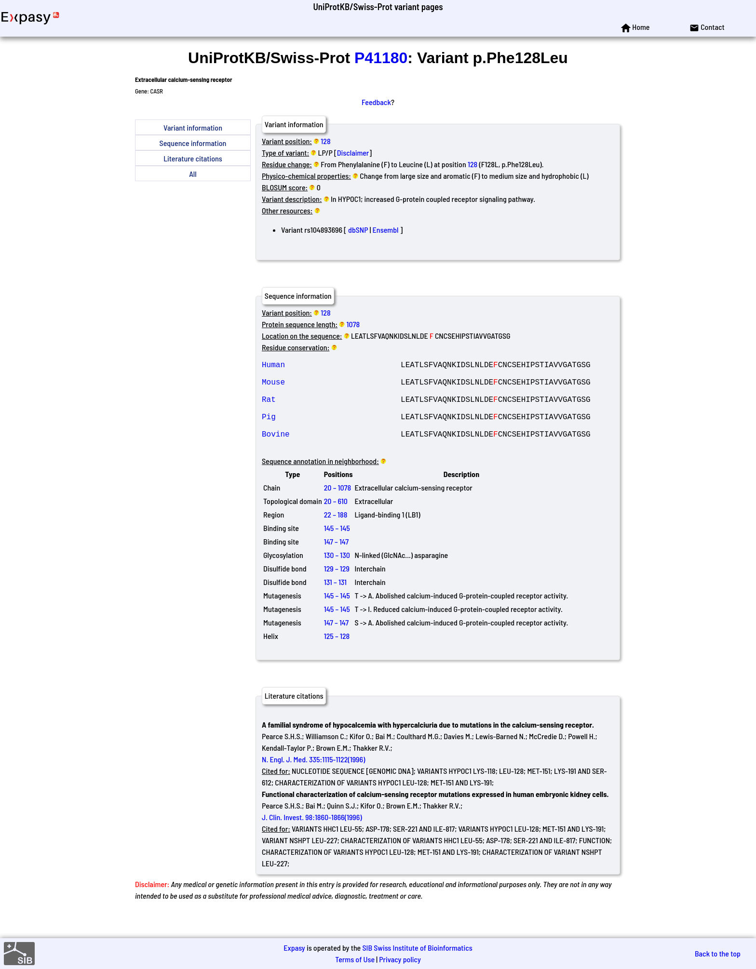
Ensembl (386, 229)
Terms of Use (355, 959)
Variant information (192, 127)
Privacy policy (400, 959)
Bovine (331, 451)
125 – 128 (337, 655)
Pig (331, 430)
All (192, 173)
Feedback (376, 101)
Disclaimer (353, 152)
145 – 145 (337, 547)
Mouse (331, 387)
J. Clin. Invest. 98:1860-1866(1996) (312, 836)
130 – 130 (337, 574)
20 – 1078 (337, 506)
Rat (331, 408)
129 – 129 (337, 587)
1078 (353, 324)
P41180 (380, 57)
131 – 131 (335, 601)
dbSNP (358, 229)
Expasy (294, 947)
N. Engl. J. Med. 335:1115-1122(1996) (313, 778)
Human (331, 366)
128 (325, 141)
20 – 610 (336, 520)
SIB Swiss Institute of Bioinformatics (417, 947)
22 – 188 (336, 533)
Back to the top (718, 953)
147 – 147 (336, 560)
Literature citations (192, 158)
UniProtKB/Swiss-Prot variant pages (378, 6)
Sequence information (193, 142)
